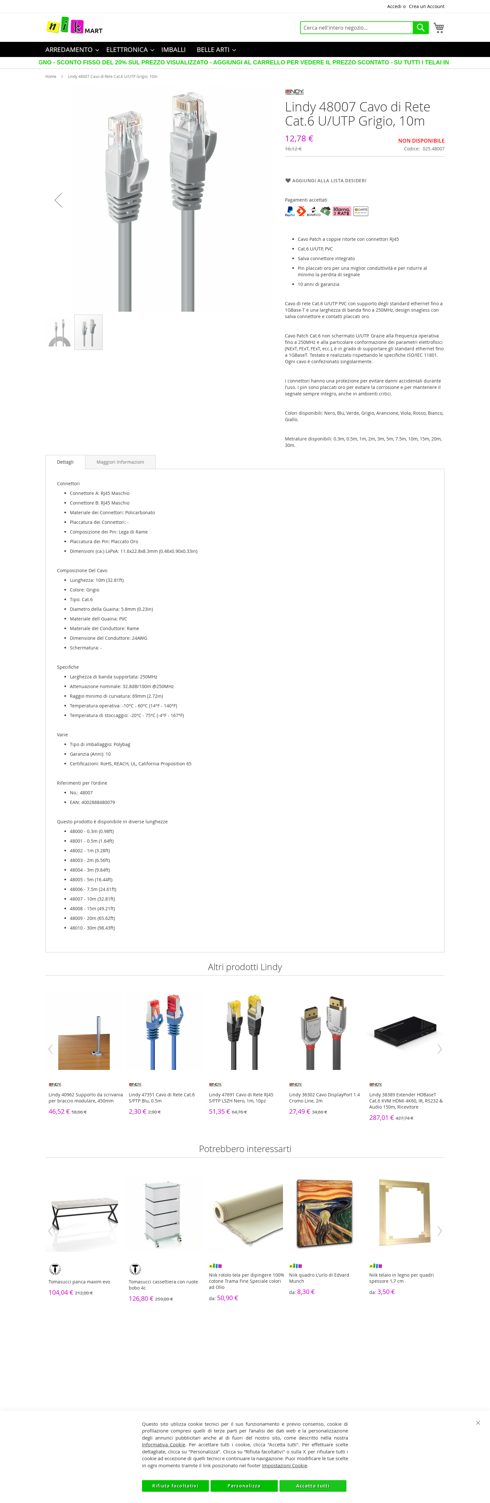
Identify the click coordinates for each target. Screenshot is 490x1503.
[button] (58, 200)
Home (50, 76)
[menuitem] (70, 49)
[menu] (245, 49)
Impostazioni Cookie (284, 1465)
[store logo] (74, 26)
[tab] (65, 462)
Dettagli (65, 462)
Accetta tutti (313, 1486)
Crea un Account (427, 6)
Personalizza (244, 1486)
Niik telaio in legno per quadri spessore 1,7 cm (401, 1278)
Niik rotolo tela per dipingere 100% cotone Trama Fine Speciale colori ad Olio (246, 1281)
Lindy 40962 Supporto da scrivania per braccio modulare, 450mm (86, 1098)
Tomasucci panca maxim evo (79, 1282)
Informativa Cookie (163, 1444)
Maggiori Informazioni (120, 462)
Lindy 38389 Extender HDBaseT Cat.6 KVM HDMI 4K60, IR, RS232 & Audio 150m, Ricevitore (406, 1101)
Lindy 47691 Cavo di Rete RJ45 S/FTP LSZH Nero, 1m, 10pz (241, 1098)
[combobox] (364, 27)
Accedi (394, 6)
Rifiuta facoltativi (175, 1486)
